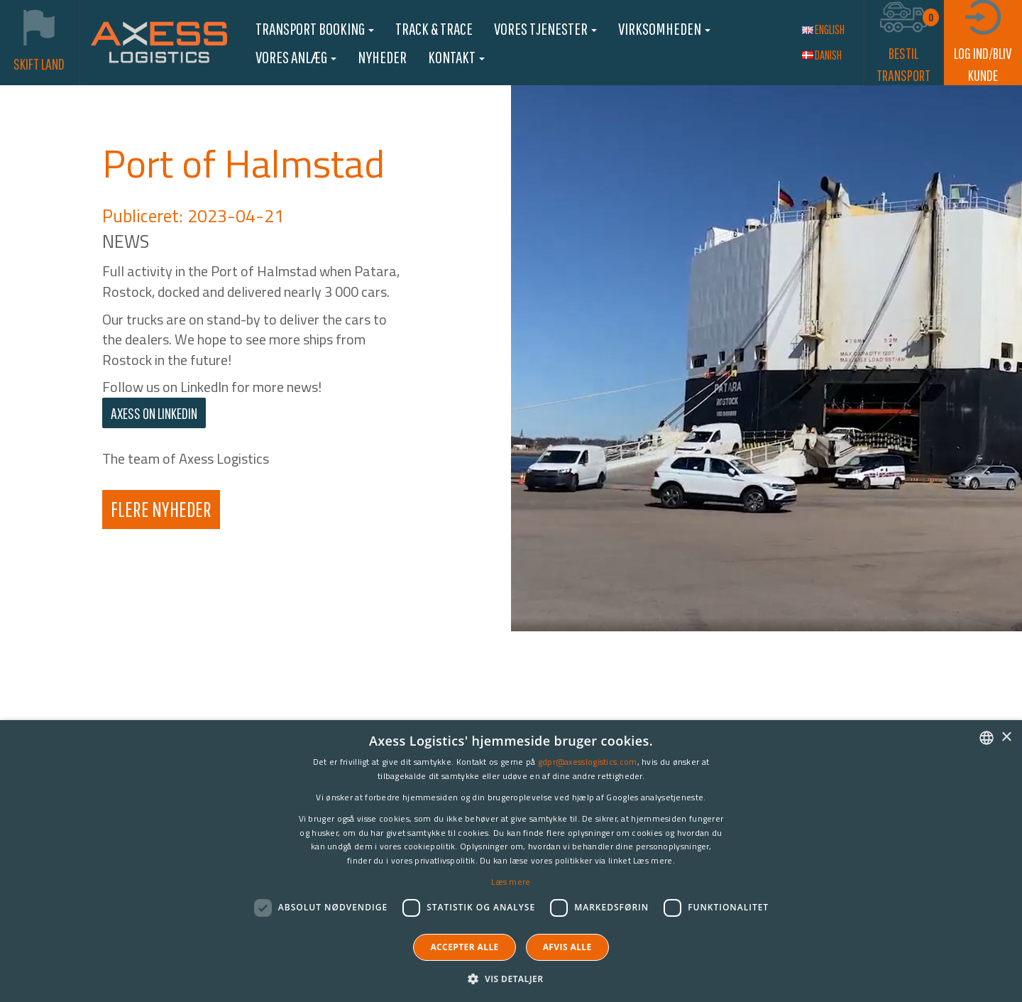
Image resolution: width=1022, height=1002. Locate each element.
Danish (822, 55)
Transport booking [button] (315, 28)
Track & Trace (434, 28)
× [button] (1006, 737)
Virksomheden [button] (664, 28)
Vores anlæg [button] (296, 57)
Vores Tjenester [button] (545, 28)
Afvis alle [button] (567, 947)
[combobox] (986, 738)
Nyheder (382, 57)
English (823, 29)
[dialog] (511, 861)
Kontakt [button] (456, 57)
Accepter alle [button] (464, 947)
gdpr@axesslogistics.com (587, 761)
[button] (510, 978)
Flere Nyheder (161, 508)
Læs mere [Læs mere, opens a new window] (510, 881)
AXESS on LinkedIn (154, 413)
